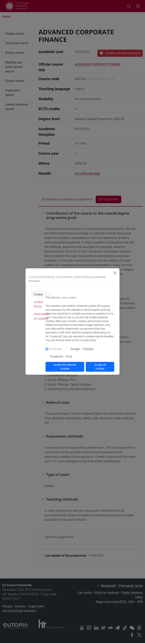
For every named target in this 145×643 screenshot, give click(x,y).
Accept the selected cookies (64, 366)
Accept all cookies (100, 366)
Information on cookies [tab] (41, 316)
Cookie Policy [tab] (38, 304)
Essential (56, 349)
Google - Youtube (81, 349)
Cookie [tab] (38, 294)
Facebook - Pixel (61, 356)
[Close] (115, 273)
